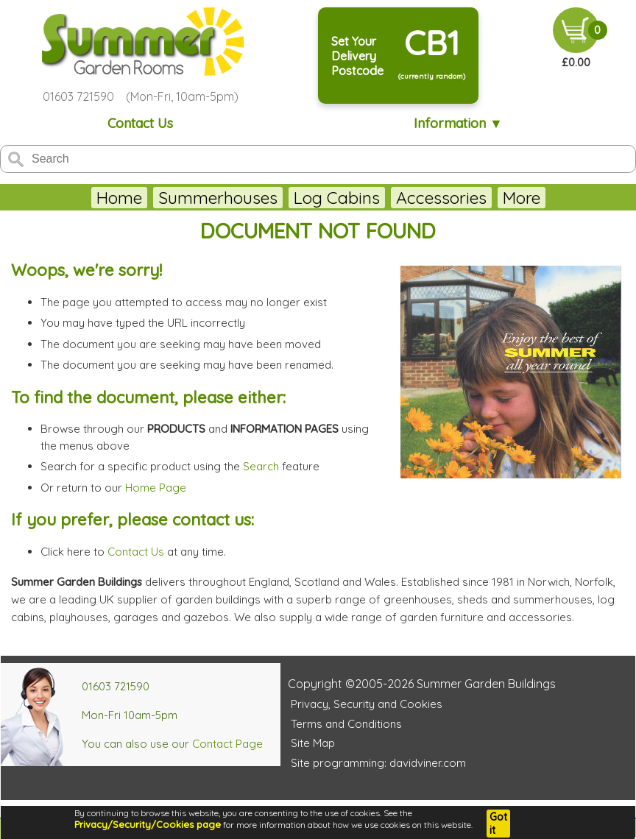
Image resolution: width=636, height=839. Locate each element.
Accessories (401, 197)
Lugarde (494, 197)
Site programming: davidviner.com (378, 763)
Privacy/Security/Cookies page (147, 824)
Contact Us (140, 123)
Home (79, 197)
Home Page (155, 488)
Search (261, 466)
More (561, 197)
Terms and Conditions (346, 724)
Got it (498, 823)
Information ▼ (458, 123)
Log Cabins (296, 197)
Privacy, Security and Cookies (366, 704)
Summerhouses (177, 197)
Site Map (313, 743)
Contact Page (227, 744)
